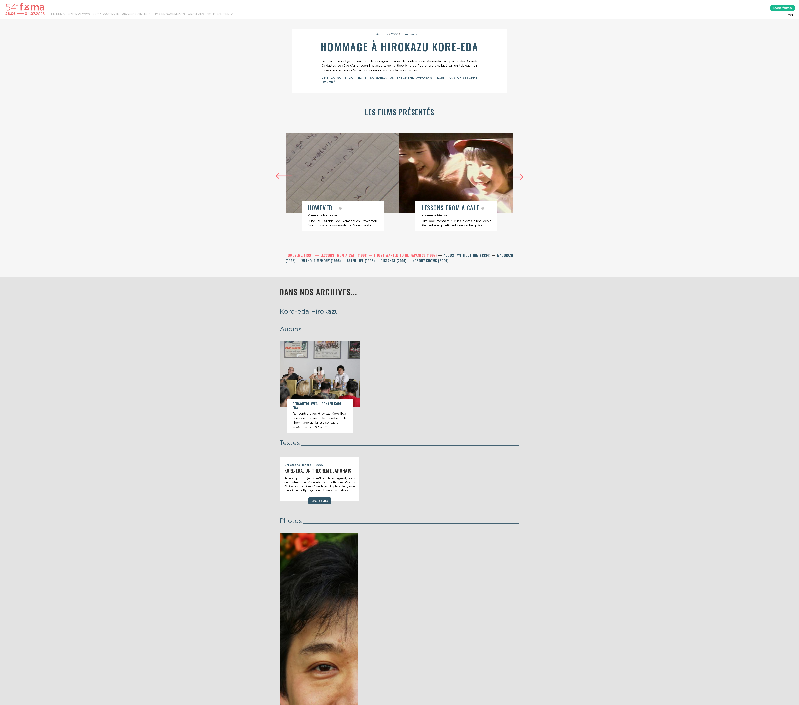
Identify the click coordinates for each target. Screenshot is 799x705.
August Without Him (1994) (468, 256)
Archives (196, 14)
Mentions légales (399, 683)
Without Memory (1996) (321, 261)
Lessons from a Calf (453, 208)
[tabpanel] (320, 480)
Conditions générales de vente (436, 683)
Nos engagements (169, 14)
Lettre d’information (320, 675)
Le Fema (58, 14)
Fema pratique (106, 14)
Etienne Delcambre (342, 687)
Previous (284, 175)
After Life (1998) (361, 261)
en (791, 14)
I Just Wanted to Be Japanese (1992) (406, 256)
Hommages (409, 34)
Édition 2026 (79, 14)
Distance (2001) (394, 261)
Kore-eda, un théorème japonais (317, 471)
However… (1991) (300, 256)
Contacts (287, 675)
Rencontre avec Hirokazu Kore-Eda (318, 406)
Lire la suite (319, 501)
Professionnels (136, 14)
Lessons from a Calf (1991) (344, 256)
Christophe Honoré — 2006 (303, 465)
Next (515, 177)
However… (324, 208)
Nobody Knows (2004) (430, 261)
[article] (343, 182)
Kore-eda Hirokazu (309, 312)
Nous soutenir (220, 14)
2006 (395, 34)
